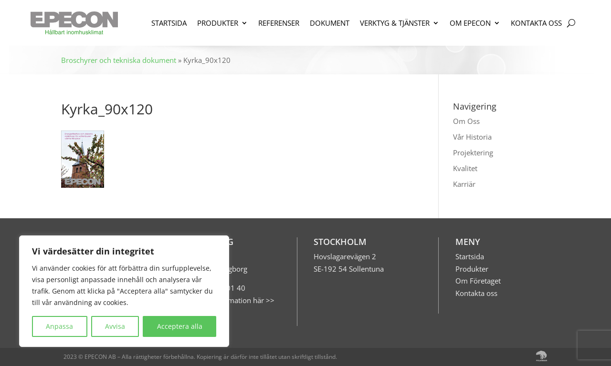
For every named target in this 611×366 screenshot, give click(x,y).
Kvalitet (465, 168)
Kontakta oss (476, 293)
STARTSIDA (169, 23)
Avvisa (115, 326)
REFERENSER (278, 23)
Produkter (471, 269)
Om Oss (466, 121)
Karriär (464, 184)
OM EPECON (470, 23)
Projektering (473, 152)
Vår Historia (472, 137)
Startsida (469, 256)
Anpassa (59, 326)
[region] (124, 291)
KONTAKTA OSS (536, 23)
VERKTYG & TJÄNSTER (395, 23)
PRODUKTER (217, 23)
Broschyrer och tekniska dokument (118, 60)
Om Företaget (478, 280)
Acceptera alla (179, 326)
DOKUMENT (329, 23)
